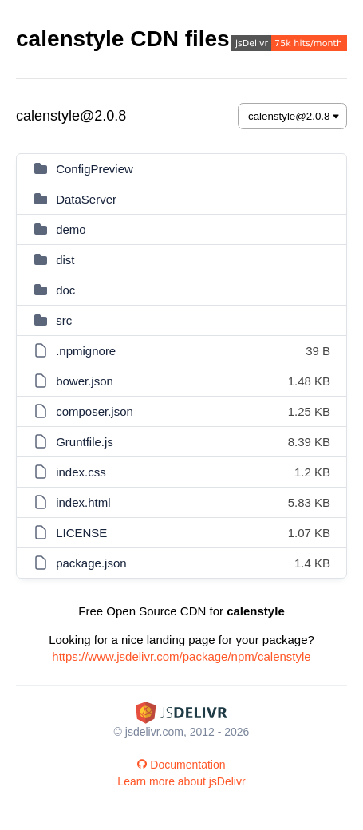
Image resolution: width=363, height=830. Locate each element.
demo (71, 229)
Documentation (181, 764)
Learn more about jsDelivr (181, 781)
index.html (83, 502)
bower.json (84, 381)
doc (65, 290)
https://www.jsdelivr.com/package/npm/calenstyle (181, 656)
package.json (91, 563)
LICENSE (81, 533)
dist (65, 260)
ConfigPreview (94, 169)
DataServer (86, 199)
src (64, 320)
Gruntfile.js (84, 442)
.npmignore (86, 351)
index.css (81, 472)
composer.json (94, 411)
